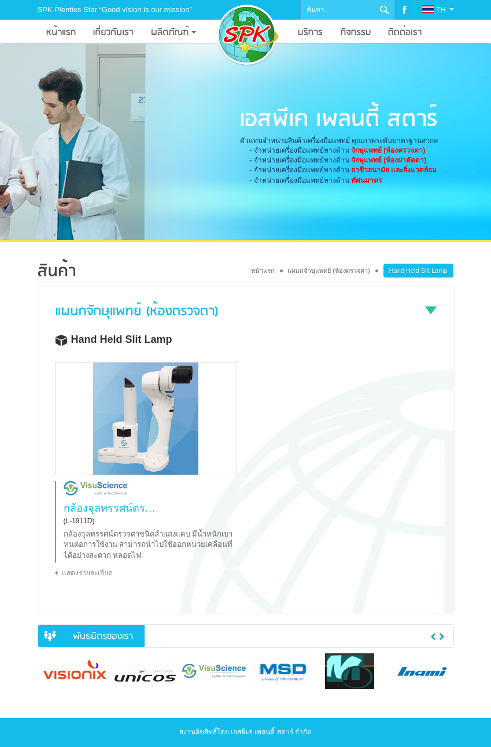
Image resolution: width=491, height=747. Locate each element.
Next (441, 636)
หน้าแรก (263, 270)
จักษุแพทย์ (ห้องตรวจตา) (388, 150)
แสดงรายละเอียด (87, 573)
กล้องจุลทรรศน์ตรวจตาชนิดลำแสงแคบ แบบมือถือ (112, 508)
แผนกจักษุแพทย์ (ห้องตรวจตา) (328, 270)
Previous (433, 636)
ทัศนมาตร (366, 180)
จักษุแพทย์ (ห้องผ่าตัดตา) (388, 160)
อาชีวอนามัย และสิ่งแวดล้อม (394, 170)
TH (437, 9)
